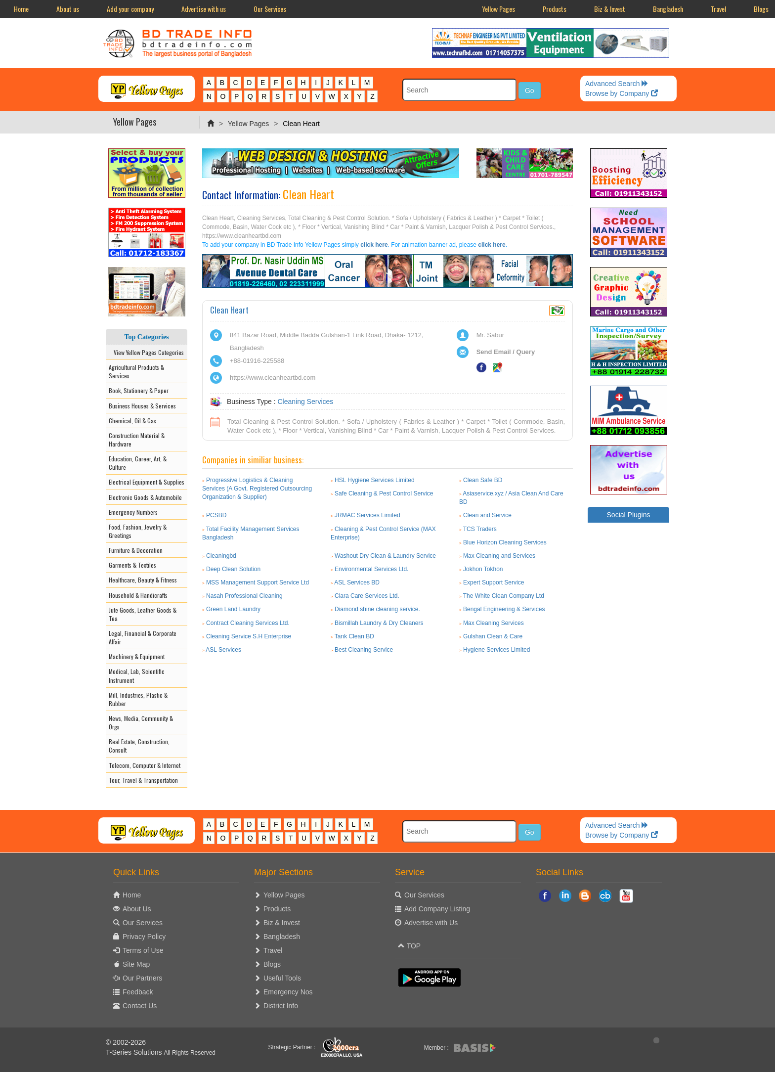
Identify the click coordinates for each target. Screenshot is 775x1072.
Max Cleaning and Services (499, 555)
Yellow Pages (498, 8)
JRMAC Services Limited (367, 515)
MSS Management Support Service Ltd (257, 582)
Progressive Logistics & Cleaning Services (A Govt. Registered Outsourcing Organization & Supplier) (257, 488)
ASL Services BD (357, 582)
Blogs (272, 964)
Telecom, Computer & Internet (144, 765)
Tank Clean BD (354, 636)
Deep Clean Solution (233, 569)
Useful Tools (282, 978)
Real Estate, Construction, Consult (139, 745)
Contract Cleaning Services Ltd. (248, 623)
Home (21, 8)
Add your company (130, 8)
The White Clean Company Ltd (503, 595)
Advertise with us (203, 8)
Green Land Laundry (233, 609)
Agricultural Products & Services (136, 371)
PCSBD (216, 515)
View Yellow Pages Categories (146, 352)
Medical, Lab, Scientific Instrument (137, 675)
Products (554, 8)
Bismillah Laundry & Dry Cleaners (379, 623)
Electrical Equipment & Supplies (146, 482)
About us (67, 8)
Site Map (136, 964)
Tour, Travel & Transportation (143, 780)
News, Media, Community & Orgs (141, 722)
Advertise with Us (431, 923)
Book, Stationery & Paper (139, 390)
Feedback (138, 992)
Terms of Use (143, 950)
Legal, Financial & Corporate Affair (142, 637)
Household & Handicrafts (138, 595)
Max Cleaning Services (493, 623)
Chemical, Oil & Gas (132, 420)
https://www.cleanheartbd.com (272, 377)
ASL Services (223, 649)
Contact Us (140, 1006)
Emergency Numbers (133, 512)
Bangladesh (668, 8)
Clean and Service (487, 515)
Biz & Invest (609, 8)
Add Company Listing (437, 909)
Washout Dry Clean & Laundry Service (385, 555)
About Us (137, 909)
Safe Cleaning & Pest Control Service (384, 493)
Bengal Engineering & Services (504, 609)
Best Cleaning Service (364, 649)
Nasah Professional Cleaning (244, 595)
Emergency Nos (288, 992)
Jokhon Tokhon (483, 569)
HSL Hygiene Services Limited (375, 480)
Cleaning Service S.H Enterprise (248, 636)
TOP (409, 946)
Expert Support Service (493, 582)
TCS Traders (480, 529)
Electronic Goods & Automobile (145, 497)
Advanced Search (616, 84)
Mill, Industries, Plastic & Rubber (138, 699)
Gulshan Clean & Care (492, 636)
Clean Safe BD (482, 480)
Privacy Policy (144, 936)
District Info (280, 1006)
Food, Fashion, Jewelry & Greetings (138, 531)
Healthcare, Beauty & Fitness (143, 580)
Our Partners (142, 978)
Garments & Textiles (132, 565)
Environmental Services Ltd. (371, 569)
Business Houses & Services (142, 406)
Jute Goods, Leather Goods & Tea (142, 614)
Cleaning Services (305, 401)
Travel (718, 8)
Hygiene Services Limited (496, 649)
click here (374, 244)
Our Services (270, 8)
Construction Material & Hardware (137, 439)
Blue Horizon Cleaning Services (505, 542)
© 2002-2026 (126, 1042)
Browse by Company (621, 93)
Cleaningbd (221, 555)
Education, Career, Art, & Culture (138, 462)
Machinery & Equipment (137, 656)
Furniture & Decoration (136, 550)
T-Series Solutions (135, 1052)
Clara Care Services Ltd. (367, 595)
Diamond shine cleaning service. (377, 609)
